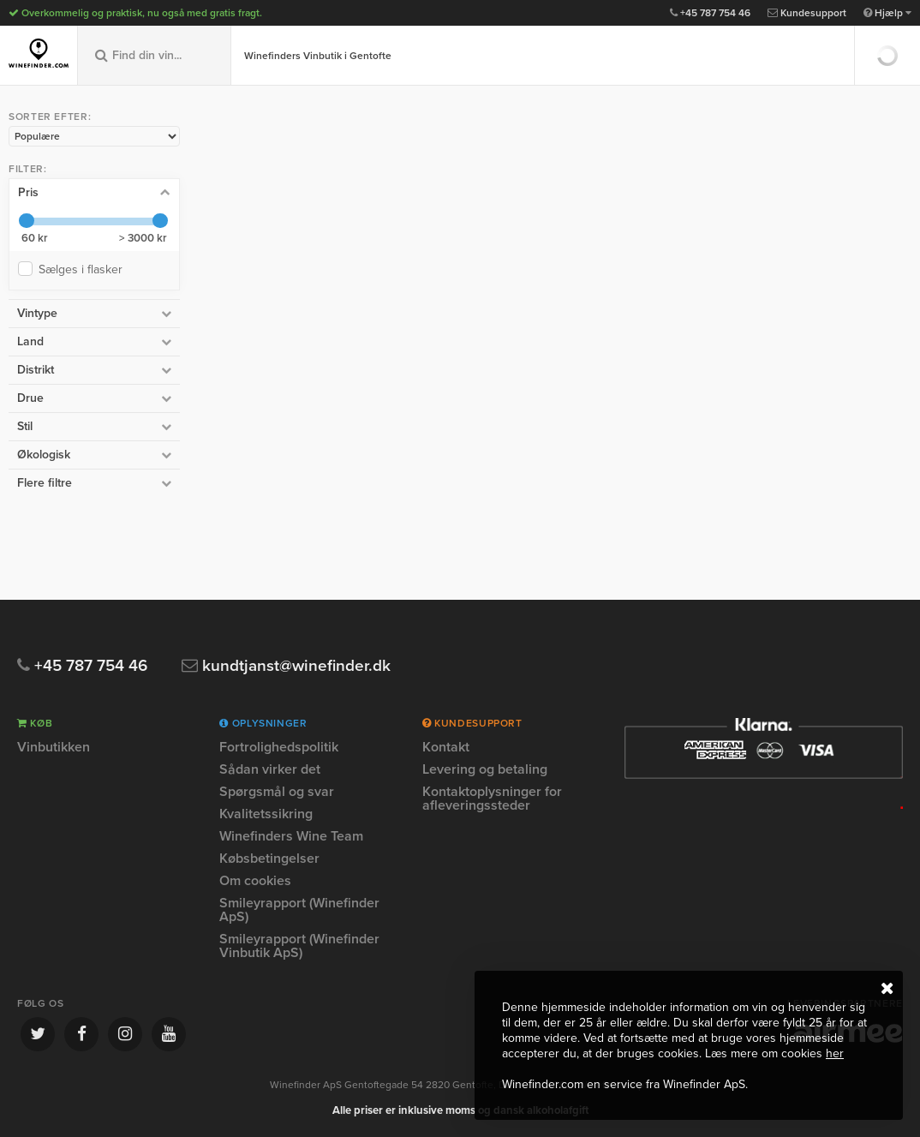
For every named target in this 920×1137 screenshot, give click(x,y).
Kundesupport (807, 13)
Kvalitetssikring (266, 814)
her (835, 1053)
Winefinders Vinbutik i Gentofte (317, 56)
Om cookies (255, 880)
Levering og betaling (484, 769)
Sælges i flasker (84, 269)
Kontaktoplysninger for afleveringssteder (492, 798)
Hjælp (887, 13)
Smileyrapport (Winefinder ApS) (299, 910)
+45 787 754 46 (710, 13)
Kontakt (445, 748)
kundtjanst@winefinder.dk (286, 666)
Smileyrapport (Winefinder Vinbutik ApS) (299, 946)
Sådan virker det (269, 769)
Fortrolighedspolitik (278, 748)
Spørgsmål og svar (276, 791)
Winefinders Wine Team (291, 836)
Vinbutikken (53, 748)
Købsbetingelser (269, 858)
